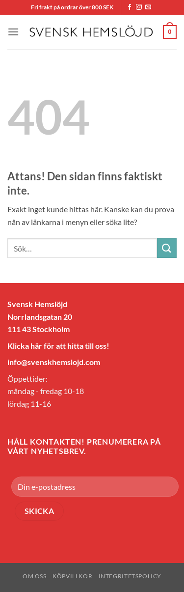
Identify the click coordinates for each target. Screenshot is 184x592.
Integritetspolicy (130, 576)
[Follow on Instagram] (139, 7)
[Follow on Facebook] (129, 7)
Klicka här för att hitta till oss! (58, 345)
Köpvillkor (72, 576)
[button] (13, 32)
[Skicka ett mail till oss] (148, 7)
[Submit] (167, 247)
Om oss (35, 576)
